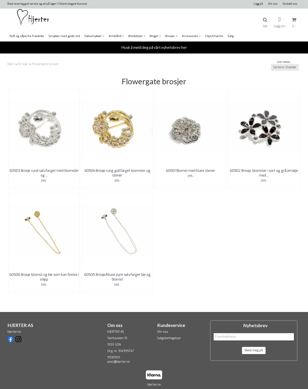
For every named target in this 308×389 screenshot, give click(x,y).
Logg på (258, 4)
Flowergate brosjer (45, 64)
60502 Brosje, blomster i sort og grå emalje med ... (264, 173)
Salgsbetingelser (169, 338)
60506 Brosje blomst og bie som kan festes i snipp (44, 277)
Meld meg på (254, 350)
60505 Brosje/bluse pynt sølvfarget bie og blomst (117, 277)
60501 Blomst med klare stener (190, 170)
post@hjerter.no (118, 362)
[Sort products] (285, 67)
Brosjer (23, 64)
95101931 (113, 357)
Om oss (273, 4)
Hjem (11, 64)
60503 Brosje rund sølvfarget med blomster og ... (44, 173)
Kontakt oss (290, 4)
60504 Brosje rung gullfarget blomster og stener (117, 173)
